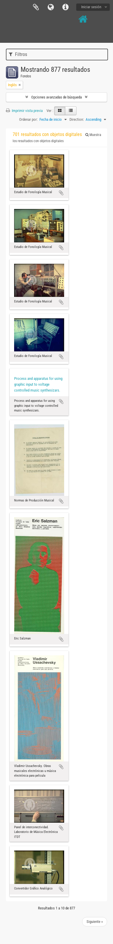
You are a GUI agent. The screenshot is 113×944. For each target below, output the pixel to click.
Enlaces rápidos (65, 7)
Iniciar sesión (91, 7)
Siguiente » (95, 921)
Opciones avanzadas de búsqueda (56, 97)
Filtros (18, 54)
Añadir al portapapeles (61, 193)
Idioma (50, 7)
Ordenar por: (28, 119)
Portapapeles (36, 7)
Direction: (76, 119)
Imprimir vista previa (24, 110)
